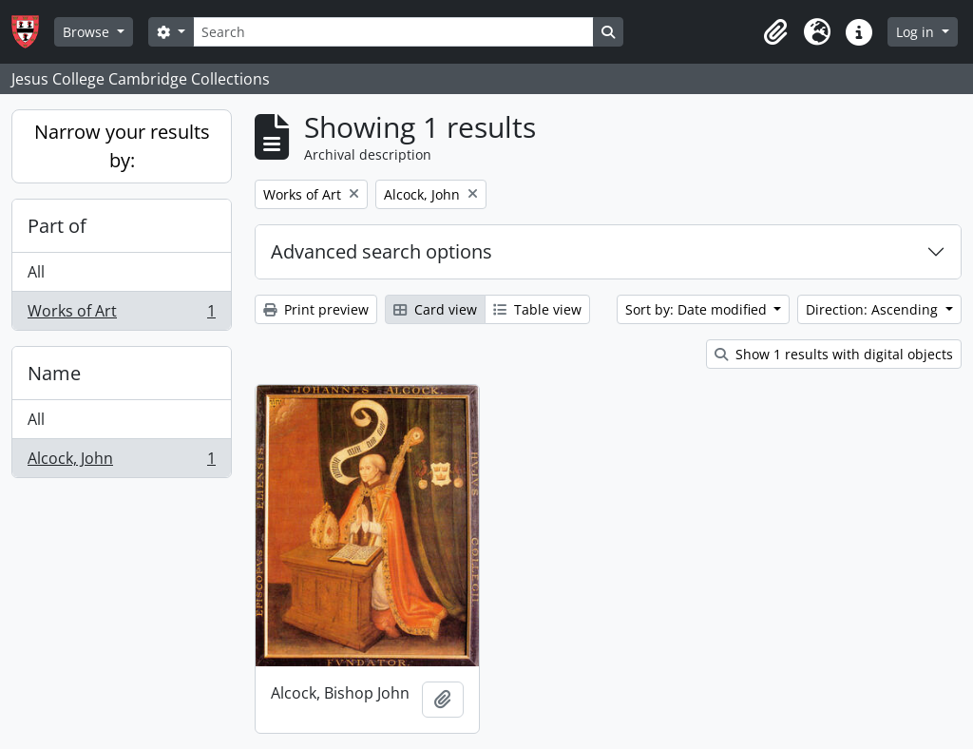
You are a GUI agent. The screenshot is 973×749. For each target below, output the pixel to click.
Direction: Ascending (874, 309)
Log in (917, 32)
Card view (435, 309)
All (36, 271)
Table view (537, 309)
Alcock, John (121, 462)
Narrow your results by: (122, 146)
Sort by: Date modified (698, 309)
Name (54, 373)
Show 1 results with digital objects (834, 354)
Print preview (316, 309)
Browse (88, 32)
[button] (775, 32)
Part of (57, 226)
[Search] (393, 32)
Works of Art (121, 314)
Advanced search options (381, 251)
